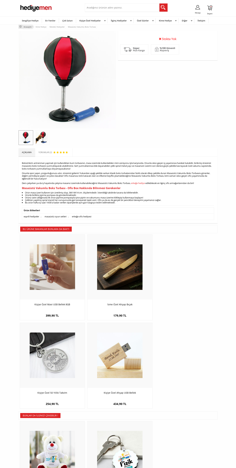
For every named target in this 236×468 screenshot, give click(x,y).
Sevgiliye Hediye (30, 20)
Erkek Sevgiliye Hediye (97, 439)
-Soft (100, 463)
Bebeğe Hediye (160, 439)
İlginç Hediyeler (119, 20)
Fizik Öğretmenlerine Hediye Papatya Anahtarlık (93, 365)
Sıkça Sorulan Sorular (30, 449)
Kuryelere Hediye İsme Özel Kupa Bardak (192, 365)
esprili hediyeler (31, 215)
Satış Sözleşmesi (28, 434)
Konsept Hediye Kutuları (98, 424)
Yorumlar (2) (211, 37)
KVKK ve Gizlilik (27, 444)
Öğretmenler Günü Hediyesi (133, 444)
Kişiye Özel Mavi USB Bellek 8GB (43, 285)
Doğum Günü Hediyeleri (131, 429)
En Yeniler (50, 20)
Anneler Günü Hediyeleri (131, 439)
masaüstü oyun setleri (55, 215)
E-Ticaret (108, 463)
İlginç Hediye (159, 449)
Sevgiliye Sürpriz (61, 444)
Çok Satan (67, 20)
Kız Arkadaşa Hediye (62, 434)
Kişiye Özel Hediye (61, 424)
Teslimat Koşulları (28, 424)
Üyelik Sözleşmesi (28, 429)
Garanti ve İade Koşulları (31, 439)
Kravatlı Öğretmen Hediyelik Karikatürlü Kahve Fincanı (142, 365)
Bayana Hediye (160, 429)
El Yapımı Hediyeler (62, 439)
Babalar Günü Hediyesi (130, 449)
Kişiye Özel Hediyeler (90, 20)
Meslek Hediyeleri (61, 449)
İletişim (201, 20)
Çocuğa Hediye (160, 434)
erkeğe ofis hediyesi (81, 215)
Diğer (184, 20)
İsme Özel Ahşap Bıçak (93, 285)
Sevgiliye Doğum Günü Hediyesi (101, 434)
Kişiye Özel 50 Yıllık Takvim (143, 285)
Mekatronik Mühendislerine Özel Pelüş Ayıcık (43, 365)
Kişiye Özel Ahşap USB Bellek (193, 285)
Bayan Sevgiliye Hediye (97, 444)
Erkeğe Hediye (159, 424)
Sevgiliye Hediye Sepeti (97, 429)
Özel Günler (143, 20)
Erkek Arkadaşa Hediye (64, 429)
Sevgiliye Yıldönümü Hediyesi (100, 449)
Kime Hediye (165, 20)
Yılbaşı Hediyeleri (128, 434)
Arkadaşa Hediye (161, 444)
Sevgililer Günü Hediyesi (131, 424)
